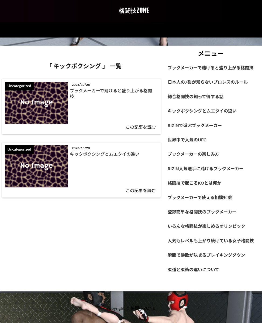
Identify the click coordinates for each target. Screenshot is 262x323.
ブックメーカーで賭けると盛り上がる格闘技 (112, 94)
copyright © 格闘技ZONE (131, 314)
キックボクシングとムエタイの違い (110, 156)
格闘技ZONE (133, 10)
